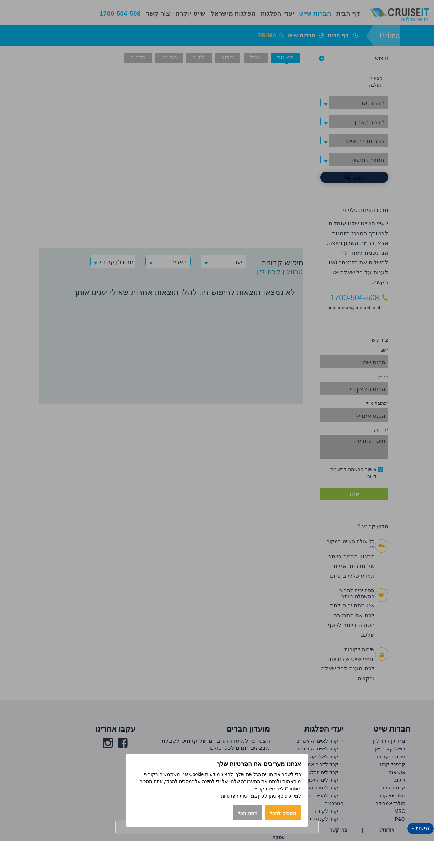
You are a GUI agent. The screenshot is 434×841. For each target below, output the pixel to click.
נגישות (420, 828)
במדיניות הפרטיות (239, 796)
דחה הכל (247, 813)
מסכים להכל (283, 813)
